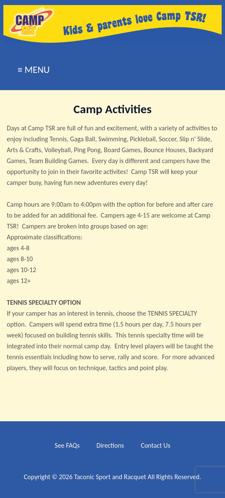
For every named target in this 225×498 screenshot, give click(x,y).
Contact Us (155, 445)
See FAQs (67, 445)
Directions (110, 445)
